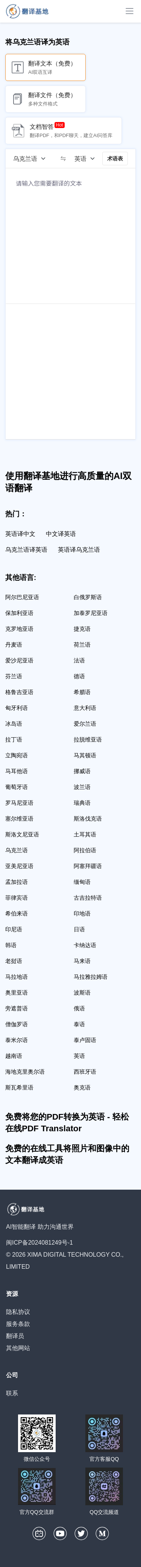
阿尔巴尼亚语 (22, 597)
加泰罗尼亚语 (91, 613)
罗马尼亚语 (19, 803)
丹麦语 (13, 644)
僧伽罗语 (16, 1024)
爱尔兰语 (85, 723)
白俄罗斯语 (88, 597)
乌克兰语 (16, 850)
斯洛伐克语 (88, 818)
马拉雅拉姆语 (91, 976)
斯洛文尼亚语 (22, 834)
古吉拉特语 (88, 897)
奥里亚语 (16, 992)
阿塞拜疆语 (88, 866)
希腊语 (82, 692)
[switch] (63, 158)
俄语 (79, 1008)
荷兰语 (82, 644)
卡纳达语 (85, 945)
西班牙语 (85, 1071)
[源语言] (32, 158)
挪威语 (82, 771)
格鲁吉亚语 (19, 692)
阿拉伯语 (85, 850)
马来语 (82, 961)
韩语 (11, 945)
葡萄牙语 (16, 787)
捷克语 (82, 629)
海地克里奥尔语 (25, 1071)
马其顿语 (85, 755)
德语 (79, 676)
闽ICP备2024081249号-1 (39, 1242)
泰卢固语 (85, 1040)
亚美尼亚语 (19, 866)
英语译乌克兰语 (79, 549)
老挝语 (13, 961)
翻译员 (15, 1336)
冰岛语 (13, 723)
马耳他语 (16, 771)
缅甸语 (82, 882)
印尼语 (13, 929)
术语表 (115, 159)
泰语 (79, 1024)
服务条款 (18, 1324)
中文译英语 (61, 534)
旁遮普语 (16, 1008)
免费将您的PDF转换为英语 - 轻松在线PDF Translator (67, 1122)
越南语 (13, 1056)
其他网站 (18, 1348)
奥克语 (82, 1087)
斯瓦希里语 (19, 1087)
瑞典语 (82, 803)
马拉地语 (16, 976)
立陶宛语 (16, 755)
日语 (79, 929)
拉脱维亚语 (88, 739)
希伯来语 (16, 913)
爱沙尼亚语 (19, 660)
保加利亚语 (19, 613)
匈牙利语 (16, 708)
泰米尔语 (16, 1040)
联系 (12, 1393)
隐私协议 (18, 1312)
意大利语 (85, 708)
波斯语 (82, 992)
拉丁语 (13, 739)
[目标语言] (87, 158)
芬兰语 (13, 676)
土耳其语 (85, 834)
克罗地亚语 (19, 629)
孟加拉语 (16, 882)
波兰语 (82, 787)
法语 (79, 660)
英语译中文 (20, 534)
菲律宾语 (16, 897)
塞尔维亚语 (19, 818)
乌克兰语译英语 (26, 549)
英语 (79, 1056)
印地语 (82, 913)
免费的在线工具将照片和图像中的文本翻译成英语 (67, 1154)
